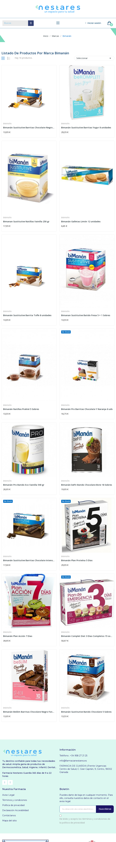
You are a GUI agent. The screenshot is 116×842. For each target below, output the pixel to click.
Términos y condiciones (14, 800)
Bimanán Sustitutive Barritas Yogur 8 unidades (86, 127)
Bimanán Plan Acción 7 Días (17, 636)
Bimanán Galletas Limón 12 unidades (80, 221)
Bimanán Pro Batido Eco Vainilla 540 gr (23, 484)
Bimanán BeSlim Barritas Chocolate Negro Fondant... (29, 711)
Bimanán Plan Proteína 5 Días (76, 560)
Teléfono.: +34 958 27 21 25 (73, 755)
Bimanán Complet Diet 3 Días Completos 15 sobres (87, 636)
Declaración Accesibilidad (15, 810)
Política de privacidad (13, 805)
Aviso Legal (8, 795)
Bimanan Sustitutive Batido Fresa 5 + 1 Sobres (85, 315)
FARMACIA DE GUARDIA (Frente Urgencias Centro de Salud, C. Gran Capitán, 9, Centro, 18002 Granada (86, 769)
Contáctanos (9, 815)
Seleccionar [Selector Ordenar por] (94, 58)
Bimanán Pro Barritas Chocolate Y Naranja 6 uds (87, 409)
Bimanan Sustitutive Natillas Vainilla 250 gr (26, 221)
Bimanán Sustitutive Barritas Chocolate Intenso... (29, 560)
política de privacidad (73, 822)
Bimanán (7, 124)
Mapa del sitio (9, 820)
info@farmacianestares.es (73, 760)
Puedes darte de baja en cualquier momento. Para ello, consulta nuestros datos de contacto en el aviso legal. (86, 798)
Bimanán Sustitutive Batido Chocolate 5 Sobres (86, 711)
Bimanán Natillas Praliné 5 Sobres (21, 409)
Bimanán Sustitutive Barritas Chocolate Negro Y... (29, 127)
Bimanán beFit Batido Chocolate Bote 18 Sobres (86, 484)
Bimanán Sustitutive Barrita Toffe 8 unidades (27, 315)
